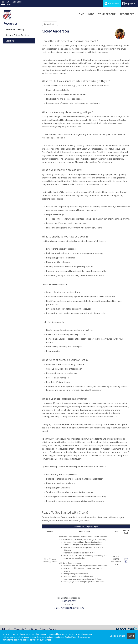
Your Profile (107, 14)
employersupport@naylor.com (69, 607)
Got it (131, 636)
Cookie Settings (117, 636)
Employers (128, 3)
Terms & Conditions (25, 629)
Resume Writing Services (17, 35)
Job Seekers (112, 3)
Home (80, 14)
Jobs (91, 14)
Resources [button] (127, 14)
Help (6, 629)
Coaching (10, 40)
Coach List (49, 23)
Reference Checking (15, 29)
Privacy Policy (48, 629)
